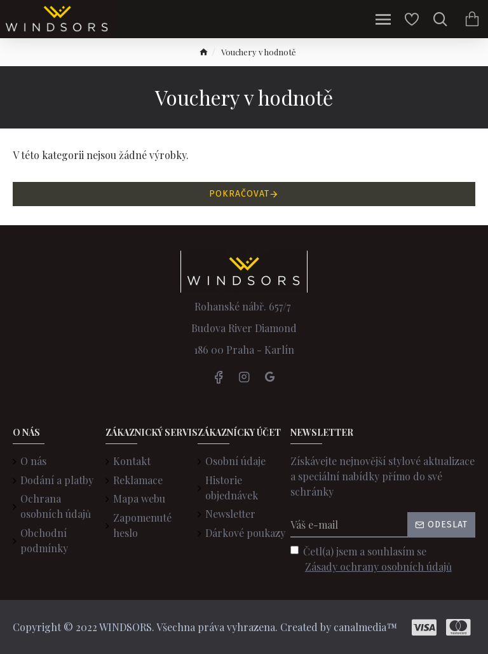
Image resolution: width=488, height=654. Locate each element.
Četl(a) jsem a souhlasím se (372, 559)
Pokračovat (239, 193)
